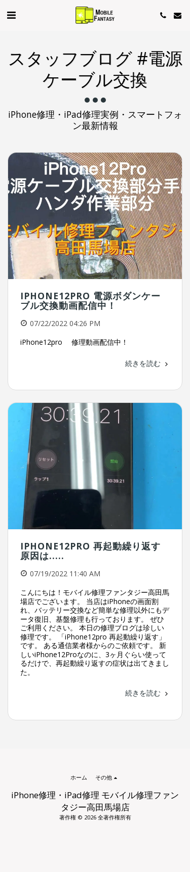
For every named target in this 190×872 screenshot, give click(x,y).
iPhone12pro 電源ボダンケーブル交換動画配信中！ (90, 300)
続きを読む (147, 363)
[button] (11, 15)
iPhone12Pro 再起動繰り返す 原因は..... (95, 551)
